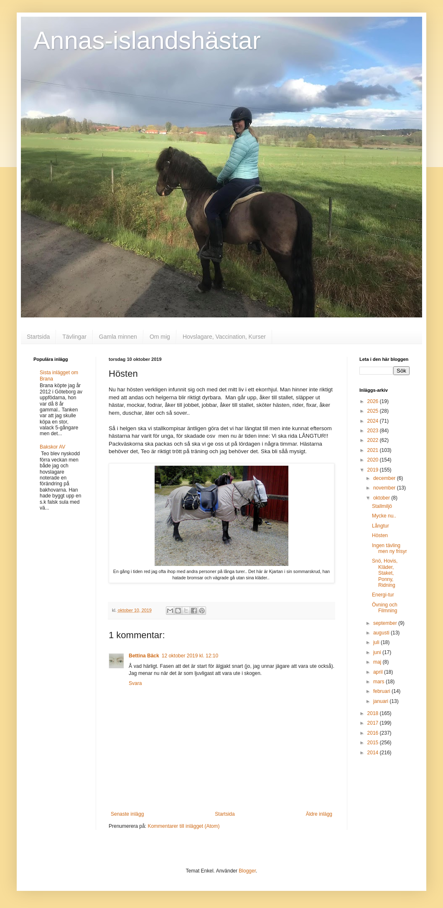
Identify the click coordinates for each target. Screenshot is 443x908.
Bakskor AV (52, 447)
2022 (373, 440)
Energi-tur (383, 595)
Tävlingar (74, 336)
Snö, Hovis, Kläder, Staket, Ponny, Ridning (384, 573)
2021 (373, 450)
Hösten (380, 535)
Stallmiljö (382, 506)
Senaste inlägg (127, 814)
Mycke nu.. (384, 516)
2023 (373, 431)
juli (377, 642)
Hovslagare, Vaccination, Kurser (224, 336)
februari (382, 691)
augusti (382, 633)
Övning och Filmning (384, 608)
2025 (373, 411)
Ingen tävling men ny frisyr (389, 548)
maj (378, 662)
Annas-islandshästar (147, 40)
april (378, 672)
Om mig (160, 336)
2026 (373, 401)
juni (377, 652)
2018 (373, 713)
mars (379, 682)
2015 (373, 743)
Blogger (247, 871)
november (385, 488)
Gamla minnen (118, 336)
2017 (373, 723)
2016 (373, 733)
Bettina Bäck (144, 656)
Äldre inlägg (319, 814)
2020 (373, 460)
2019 (373, 470)
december (385, 478)
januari (381, 701)
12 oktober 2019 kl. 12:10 (190, 656)
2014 (373, 753)
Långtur (380, 526)
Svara (135, 683)
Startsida (38, 336)
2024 (373, 421)
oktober (382, 498)
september (385, 623)
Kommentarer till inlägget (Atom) (183, 826)
